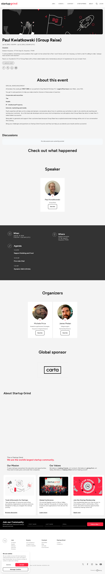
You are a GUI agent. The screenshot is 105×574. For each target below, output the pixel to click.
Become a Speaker (31, 545)
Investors (13, 542)
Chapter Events (30, 544)
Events (61, 3)
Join (53, 3)
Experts (13, 544)
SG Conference (30, 542)
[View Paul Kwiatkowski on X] (52, 196)
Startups (13, 545)
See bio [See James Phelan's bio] (65, 333)
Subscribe (94, 524)
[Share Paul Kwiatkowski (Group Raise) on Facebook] (3, 67)
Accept (22, 565)
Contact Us (60, 544)
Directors (13, 549)
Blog (43, 544)
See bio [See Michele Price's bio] (39, 333)
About (91, 3)
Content (70, 3)
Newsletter (44, 542)
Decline (8, 565)
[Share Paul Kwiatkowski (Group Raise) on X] (7, 67)
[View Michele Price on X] (40, 320)
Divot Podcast (45, 547)
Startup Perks (81, 3)
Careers (59, 542)
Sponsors (13, 547)
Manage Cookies (15, 569)
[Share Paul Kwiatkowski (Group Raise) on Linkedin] (11, 67)
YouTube (44, 545)
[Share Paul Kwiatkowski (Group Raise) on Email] (16, 67)
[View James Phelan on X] (65, 320)
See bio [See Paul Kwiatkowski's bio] (52, 206)
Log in (101, 3)
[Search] (96, 3)
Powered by (96, 570)
